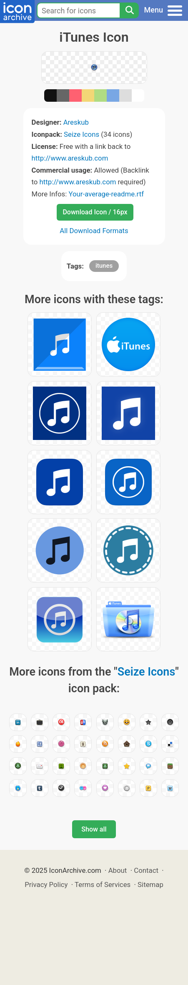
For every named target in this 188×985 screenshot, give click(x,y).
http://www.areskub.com (70, 158)
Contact (146, 870)
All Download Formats (94, 230)
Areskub (76, 122)
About (117, 870)
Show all (93, 829)
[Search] (129, 10)
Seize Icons (81, 134)
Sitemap (150, 884)
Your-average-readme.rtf (106, 194)
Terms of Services (102, 884)
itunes (104, 265)
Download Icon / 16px (95, 212)
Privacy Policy (46, 884)
